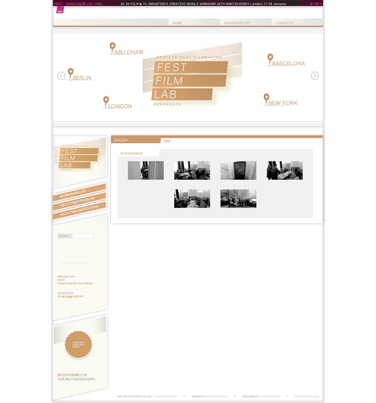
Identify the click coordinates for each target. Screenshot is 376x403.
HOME (177, 23)
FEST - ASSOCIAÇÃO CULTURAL (78, 4)
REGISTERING (69, 375)
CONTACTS (284, 23)
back (167, 140)
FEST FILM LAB (77, 202)
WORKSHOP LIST (237, 23)
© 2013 (316, 4)
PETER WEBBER (131, 153)
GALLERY (121, 140)
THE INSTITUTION (79, 210)
